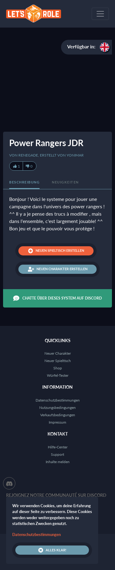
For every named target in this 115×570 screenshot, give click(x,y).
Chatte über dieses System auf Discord (57, 298)
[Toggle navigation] (100, 14)
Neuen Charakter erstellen (57, 269)
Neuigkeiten (65, 182)
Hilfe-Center (57, 447)
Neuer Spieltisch (57, 360)
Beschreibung (24, 182)
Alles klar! (52, 550)
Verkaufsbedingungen (57, 415)
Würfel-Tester (57, 375)
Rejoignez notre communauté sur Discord (56, 495)
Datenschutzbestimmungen (58, 400)
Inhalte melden (58, 461)
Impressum (57, 422)
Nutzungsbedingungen (57, 407)
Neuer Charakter (57, 353)
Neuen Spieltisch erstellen (56, 250)
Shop (57, 368)
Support (57, 454)
